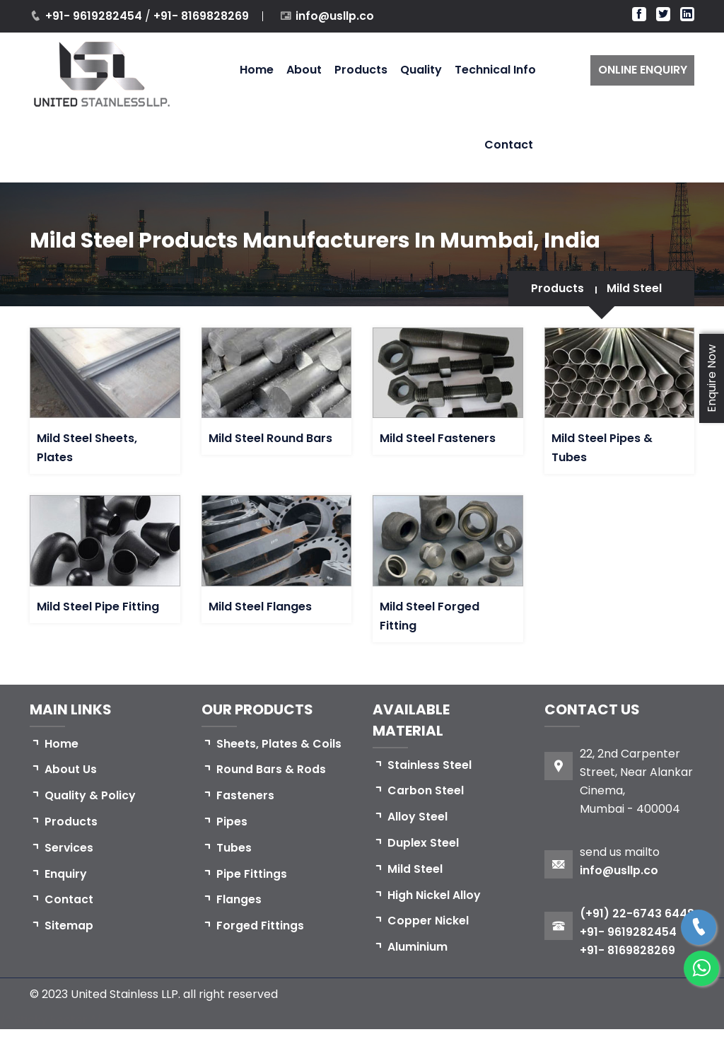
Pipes (231, 822)
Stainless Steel (429, 765)
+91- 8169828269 (201, 16)
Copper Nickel (428, 922)
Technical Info (495, 70)
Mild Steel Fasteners (438, 438)
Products (360, 70)
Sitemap (69, 927)
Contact (508, 145)
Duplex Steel (423, 843)
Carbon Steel (425, 791)
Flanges (239, 901)
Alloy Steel (417, 817)
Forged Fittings (260, 927)
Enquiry (66, 874)
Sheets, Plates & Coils (278, 744)
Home (257, 70)
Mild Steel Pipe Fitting (98, 606)
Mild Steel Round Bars (270, 438)
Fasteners (245, 796)
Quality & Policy (90, 796)
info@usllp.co (335, 16)
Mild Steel (634, 288)
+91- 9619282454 (95, 16)
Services (69, 848)
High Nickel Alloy (434, 896)
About (304, 70)
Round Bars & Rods (271, 770)
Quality (421, 70)
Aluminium (417, 948)
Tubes (234, 848)
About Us (71, 770)
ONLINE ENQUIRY (642, 70)
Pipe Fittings (251, 874)
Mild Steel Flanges (260, 606)
